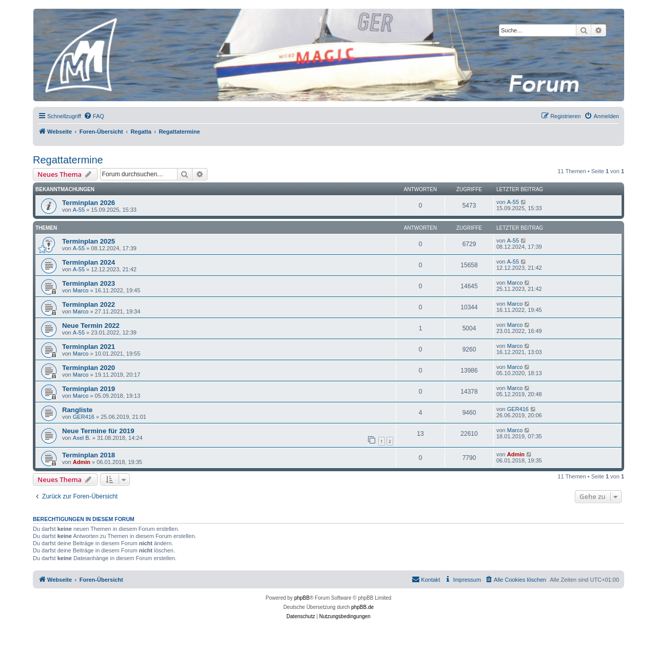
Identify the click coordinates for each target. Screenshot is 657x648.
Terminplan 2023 (88, 283)
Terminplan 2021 (88, 346)
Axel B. (82, 438)
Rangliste (77, 410)
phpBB (302, 598)
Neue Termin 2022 (91, 325)
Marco (81, 290)
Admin (81, 462)
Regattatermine (68, 159)
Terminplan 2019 (88, 389)
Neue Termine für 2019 (98, 431)
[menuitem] (94, 116)
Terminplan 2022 (88, 304)
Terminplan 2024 (88, 262)
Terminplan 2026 (88, 203)
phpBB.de (362, 607)
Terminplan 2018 (88, 455)
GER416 (83, 417)
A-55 (79, 210)
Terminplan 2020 (88, 368)
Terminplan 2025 (88, 241)
